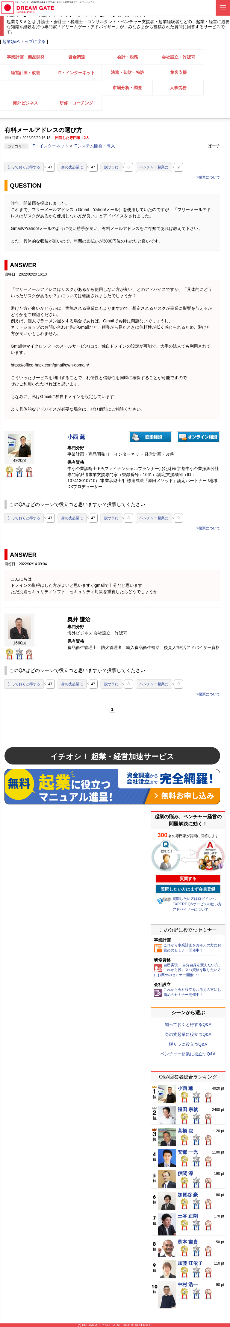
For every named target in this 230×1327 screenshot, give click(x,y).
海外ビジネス (25, 103)
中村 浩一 (188, 1284)
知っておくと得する (24, 167)
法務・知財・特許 (127, 72)
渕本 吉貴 (188, 1242)
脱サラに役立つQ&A (188, 1044)
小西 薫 (76, 437)
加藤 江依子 (190, 1263)
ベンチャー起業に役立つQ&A (188, 1053)
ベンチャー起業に (154, 167)
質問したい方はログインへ (194, 899)
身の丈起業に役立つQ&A (188, 1034)
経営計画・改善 (25, 72)
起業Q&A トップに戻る (24, 41)
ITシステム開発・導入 (94, 145)
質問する (188, 878)
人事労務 (178, 87)
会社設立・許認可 (178, 57)
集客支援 (178, 72)
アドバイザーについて (190, 909)
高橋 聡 (185, 1131)
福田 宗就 (188, 1109)
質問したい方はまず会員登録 (188, 889)
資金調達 (76, 57)
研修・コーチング (76, 103)
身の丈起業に (72, 167)
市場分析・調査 (127, 87)
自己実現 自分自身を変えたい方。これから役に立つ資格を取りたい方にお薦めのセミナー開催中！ (188, 970)
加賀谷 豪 (188, 1195)
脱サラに (111, 167)
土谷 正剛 (188, 1216)
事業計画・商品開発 (26, 57)
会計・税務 (127, 57)
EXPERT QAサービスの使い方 (197, 904)
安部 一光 (188, 1152)
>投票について (208, 177)
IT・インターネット (76, 72)
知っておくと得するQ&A (188, 1024)
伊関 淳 (185, 1173)
